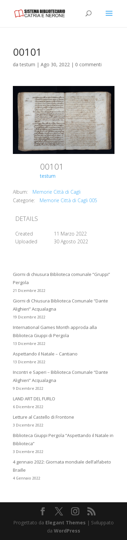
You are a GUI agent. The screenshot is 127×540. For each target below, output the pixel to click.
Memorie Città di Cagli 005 (68, 200)
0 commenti (88, 64)
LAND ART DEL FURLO (34, 399)
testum (27, 64)
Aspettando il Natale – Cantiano (45, 354)
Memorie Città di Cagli (57, 192)
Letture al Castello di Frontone (43, 417)
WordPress (67, 530)
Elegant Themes (65, 522)
